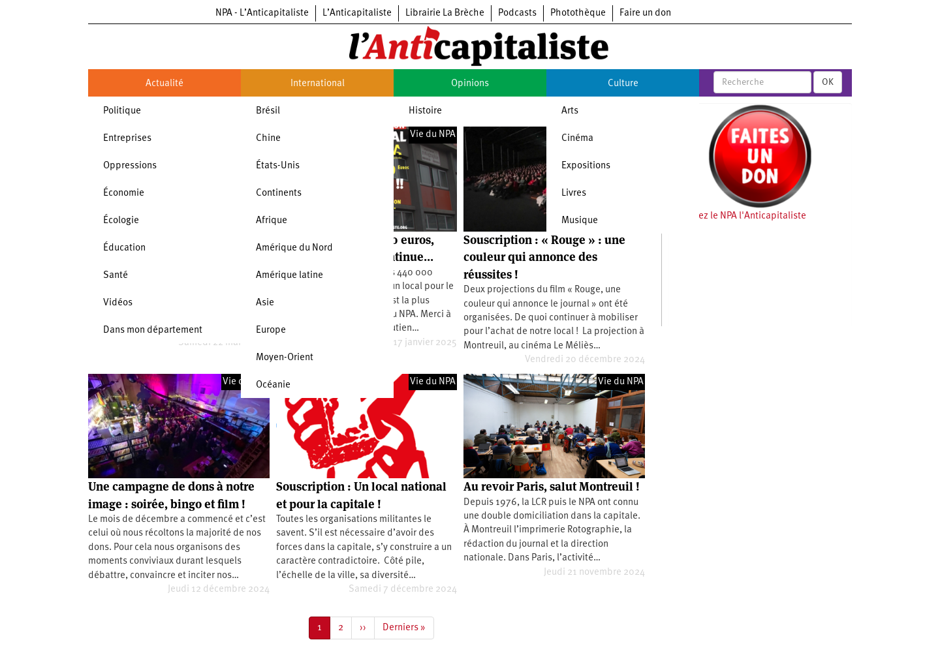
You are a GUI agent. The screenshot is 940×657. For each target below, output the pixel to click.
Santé (115, 276)
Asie (265, 303)
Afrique (271, 221)
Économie (123, 193)
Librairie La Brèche (444, 13)
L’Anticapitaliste (357, 13)
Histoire (425, 111)
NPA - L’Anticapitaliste (262, 13)
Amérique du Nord (294, 248)
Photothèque (578, 13)
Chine (268, 139)
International (317, 84)
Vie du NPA (433, 135)
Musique (579, 221)
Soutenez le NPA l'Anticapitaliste (737, 216)
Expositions (585, 166)
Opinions (470, 84)
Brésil (268, 111)
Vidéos (118, 303)
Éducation (124, 248)
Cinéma (577, 139)
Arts (569, 111)
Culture (623, 84)
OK (828, 82)
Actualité (164, 84)
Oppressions (130, 166)
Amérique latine (289, 276)
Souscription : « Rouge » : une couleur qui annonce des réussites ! (544, 257)
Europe (271, 330)
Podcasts (517, 13)
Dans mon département (152, 330)
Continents (279, 193)
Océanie (273, 385)
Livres (573, 193)
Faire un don (645, 13)
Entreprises (127, 139)
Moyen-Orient (284, 358)
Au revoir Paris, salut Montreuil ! (551, 486)
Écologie (121, 221)
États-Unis (278, 166)
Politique (122, 111)
